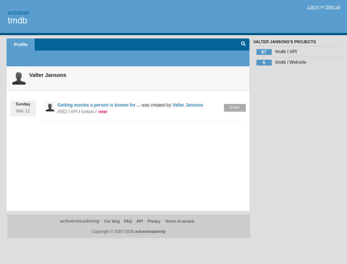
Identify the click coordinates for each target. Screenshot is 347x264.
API (73, 111)
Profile (20, 44)
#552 (62, 111)
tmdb (17, 20)
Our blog (111, 221)
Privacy (153, 221)
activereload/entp (80, 221)
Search (243, 44)
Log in (313, 7)
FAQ (128, 221)
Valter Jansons (187, 105)
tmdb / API (276, 52)
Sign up (332, 7)
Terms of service (179, 221)
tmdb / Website (281, 63)
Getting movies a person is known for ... (98, 105)
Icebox (87, 111)
